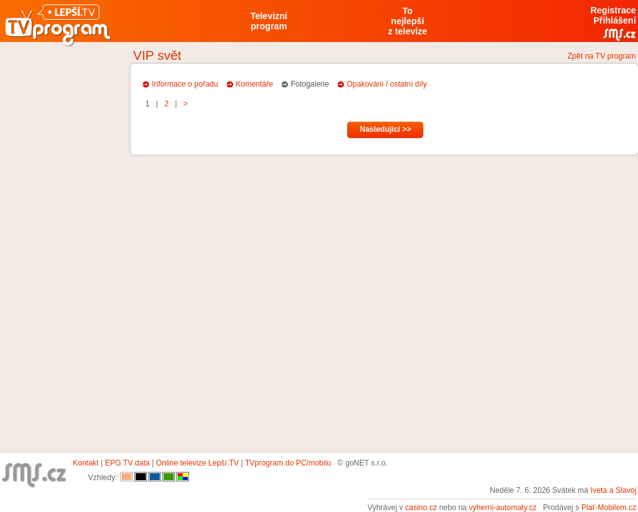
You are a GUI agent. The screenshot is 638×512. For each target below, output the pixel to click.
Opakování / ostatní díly (386, 84)
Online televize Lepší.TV (197, 463)
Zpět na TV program (601, 56)
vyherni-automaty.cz (502, 507)
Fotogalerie (310, 84)
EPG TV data (127, 463)
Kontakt (86, 463)
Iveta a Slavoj (613, 490)
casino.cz (421, 507)
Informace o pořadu (185, 84)
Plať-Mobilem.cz (609, 507)
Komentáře (254, 84)
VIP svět (157, 55)
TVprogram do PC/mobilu (288, 463)
